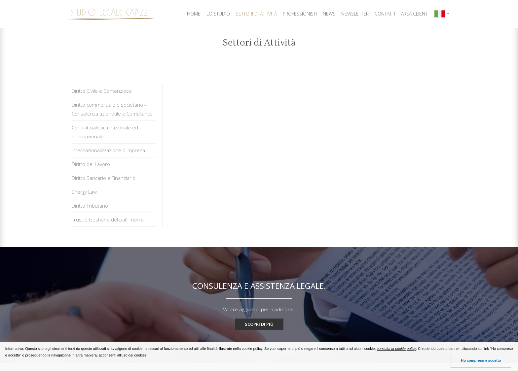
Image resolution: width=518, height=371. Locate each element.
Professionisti (300, 14)
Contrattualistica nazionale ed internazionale (105, 132)
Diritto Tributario (90, 205)
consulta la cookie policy (396, 349)
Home (194, 14)
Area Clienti (414, 14)
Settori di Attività (256, 14)
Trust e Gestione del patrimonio (108, 219)
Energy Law (84, 191)
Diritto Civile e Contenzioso (102, 90)
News (329, 14)
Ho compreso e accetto (481, 360)
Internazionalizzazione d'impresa (108, 150)
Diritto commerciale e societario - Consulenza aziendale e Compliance (112, 109)
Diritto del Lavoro (91, 164)
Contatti (385, 14)
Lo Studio (218, 14)
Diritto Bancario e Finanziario (103, 178)
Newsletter (355, 14)
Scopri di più (259, 324)
